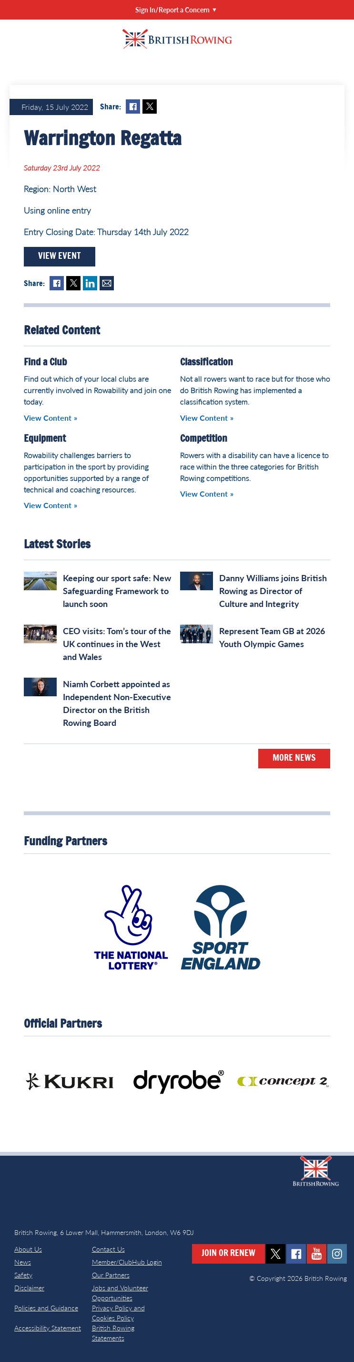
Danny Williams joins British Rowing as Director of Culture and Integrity (273, 591)
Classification (206, 362)
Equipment (45, 439)
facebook (296, 1254)
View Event (59, 256)
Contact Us (108, 1249)
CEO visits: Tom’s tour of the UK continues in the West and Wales (117, 644)
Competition (203, 439)
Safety (23, 1275)
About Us (28, 1249)
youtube (316, 1254)
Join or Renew (228, 1253)
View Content (47, 417)
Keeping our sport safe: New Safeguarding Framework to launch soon (117, 591)
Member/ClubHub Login (127, 1262)
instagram (337, 1254)
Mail (107, 283)
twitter (275, 1254)
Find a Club (45, 362)
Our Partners (111, 1275)
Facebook (133, 106)
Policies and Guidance (46, 1308)
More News (294, 758)
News (22, 1262)
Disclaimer (29, 1288)
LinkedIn (90, 283)
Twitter (149, 106)
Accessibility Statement (47, 1328)
